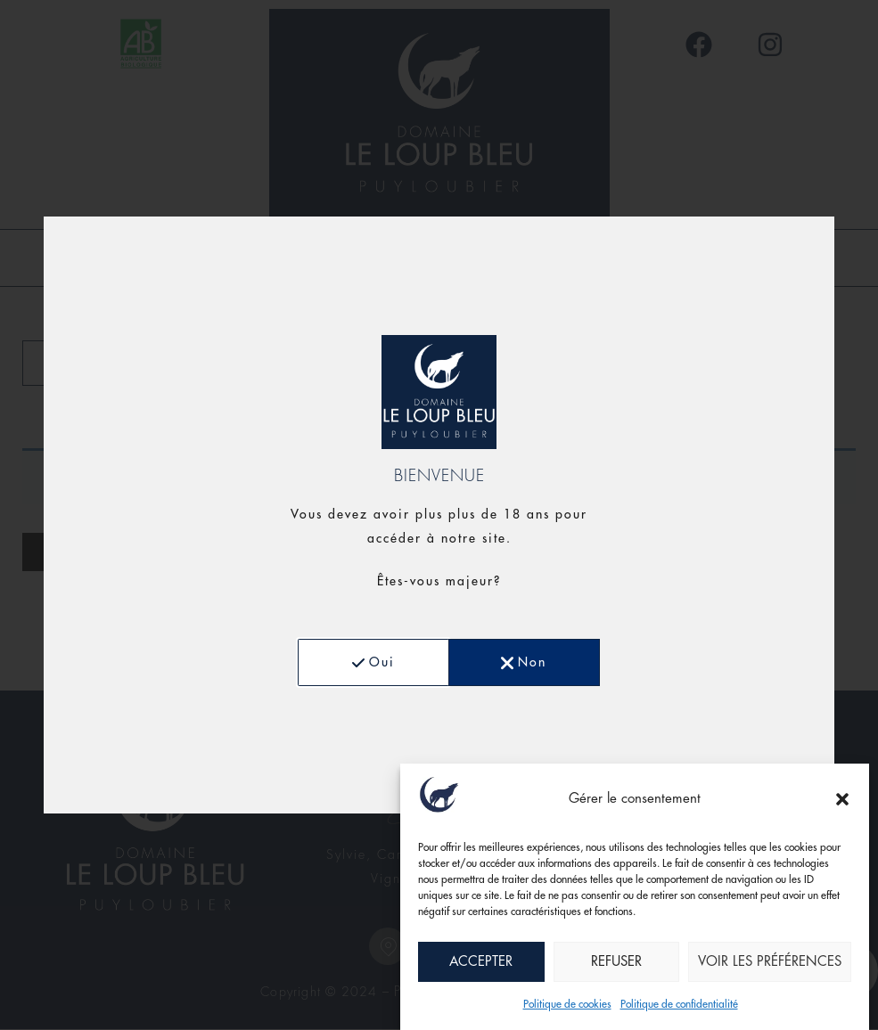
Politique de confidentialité (679, 1004)
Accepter (481, 962)
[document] (439, 515)
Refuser (616, 962)
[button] (842, 799)
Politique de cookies (567, 1004)
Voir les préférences (769, 962)
